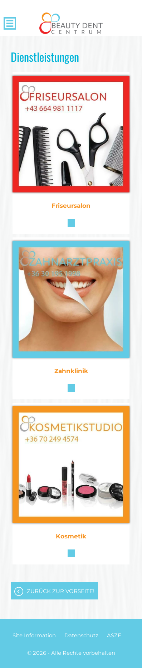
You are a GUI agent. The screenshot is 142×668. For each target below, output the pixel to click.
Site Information (34, 635)
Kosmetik (71, 536)
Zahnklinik (71, 371)
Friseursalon (71, 205)
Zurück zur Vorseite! (60, 591)
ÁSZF (114, 635)
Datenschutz (81, 635)
